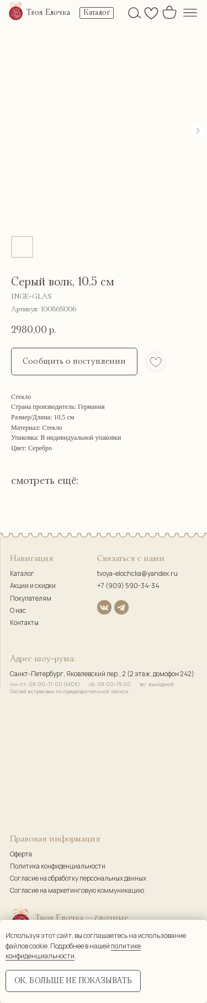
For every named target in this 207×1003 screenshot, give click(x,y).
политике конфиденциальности (73, 951)
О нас (18, 610)
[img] (16, 11)
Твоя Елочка (48, 13)
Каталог (22, 573)
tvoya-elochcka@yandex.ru (137, 573)
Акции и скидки (33, 585)
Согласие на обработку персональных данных (78, 878)
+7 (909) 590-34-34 (128, 585)
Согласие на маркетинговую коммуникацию (77, 890)
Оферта (21, 854)
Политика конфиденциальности (57, 866)
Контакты (24, 622)
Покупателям (30, 598)
